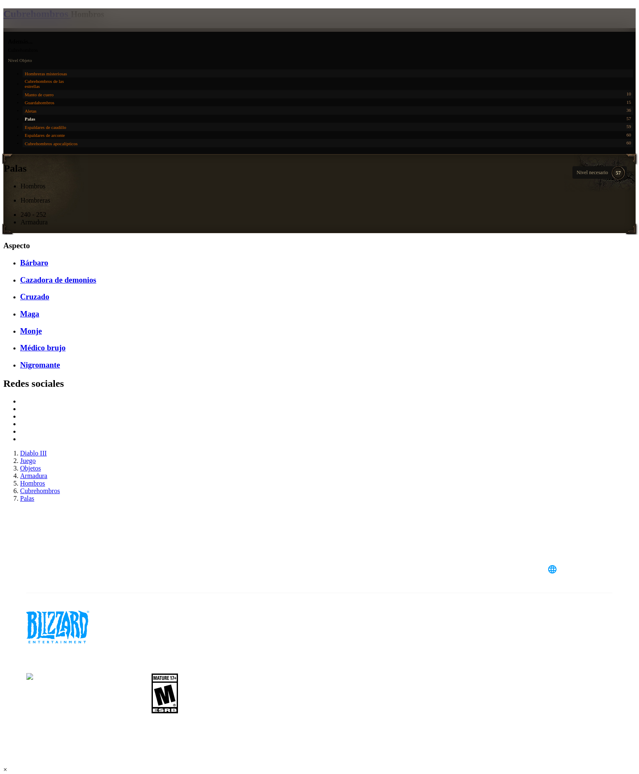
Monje (31, 331)
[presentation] (41, 30)
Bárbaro (34, 262)
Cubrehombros (37, 13)
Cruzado (34, 296)
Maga (29, 313)
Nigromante (40, 364)
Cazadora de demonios (58, 279)
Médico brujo (43, 347)
